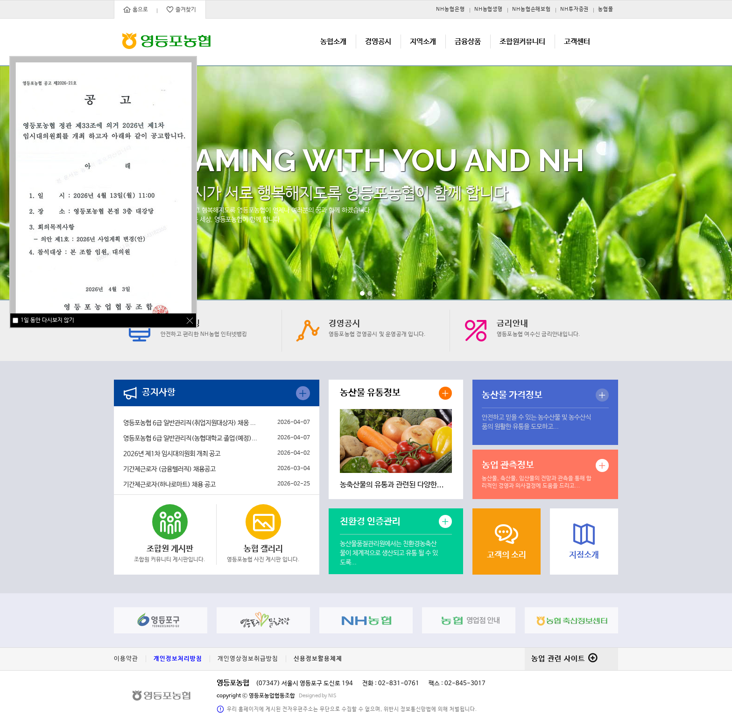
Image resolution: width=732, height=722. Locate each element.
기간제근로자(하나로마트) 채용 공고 (169, 484)
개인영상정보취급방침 (248, 658)
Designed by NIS (318, 696)
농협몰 (605, 9)
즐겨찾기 (181, 9)
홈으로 (135, 9)
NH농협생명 (488, 9)
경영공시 (378, 41)
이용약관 (126, 658)
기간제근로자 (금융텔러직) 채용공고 (169, 469)
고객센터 (577, 41)
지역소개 (423, 41)
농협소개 (333, 41)
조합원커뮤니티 (522, 41)
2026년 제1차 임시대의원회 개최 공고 (171, 454)
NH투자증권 (574, 9)
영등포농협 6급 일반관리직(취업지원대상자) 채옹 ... (189, 423)
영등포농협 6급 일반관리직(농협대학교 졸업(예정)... (190, 438)
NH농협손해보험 (531, 9)
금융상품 (468, 41)
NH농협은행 (450, 9)
